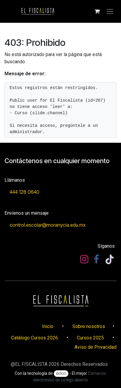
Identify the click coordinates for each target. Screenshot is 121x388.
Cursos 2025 (90, 338)
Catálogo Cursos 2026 (34, 338)
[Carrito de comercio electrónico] (97, 11)
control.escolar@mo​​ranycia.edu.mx (48, 225)
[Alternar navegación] (110, 11)
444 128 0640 (24, 192)
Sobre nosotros (88, 326)
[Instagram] (84, 259)
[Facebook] (96, 259)
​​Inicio (47, 326)
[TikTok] (110, 259)
